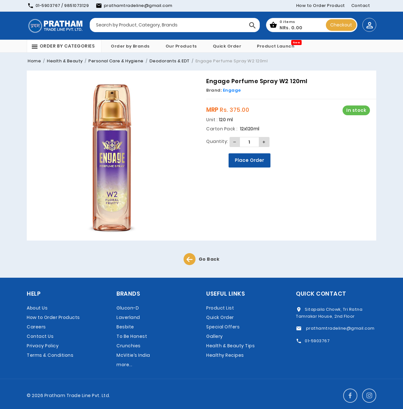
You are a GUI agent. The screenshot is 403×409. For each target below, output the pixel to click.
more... (124, 364)
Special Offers (223, 327)
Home (34, 61)
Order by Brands (130, 46)
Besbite (125, 327)
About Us (37, 308)
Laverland (128, 317)
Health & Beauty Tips (230, 346)
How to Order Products (53, 317)
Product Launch (275, 46)
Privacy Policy (43, 346)
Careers (36, 327)
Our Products (181, 46)
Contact (360, 6)
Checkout (341, 25)
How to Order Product (320, 6)
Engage (232, 90)
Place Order (249, 160)
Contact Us (40, 336)
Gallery (214, 336)
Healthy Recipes (225, 355)
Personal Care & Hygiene (116, 61)
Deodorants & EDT (169, 61)
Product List (220, 308)
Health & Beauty (64, 61)
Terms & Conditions (50, 355)
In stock (356, 110)
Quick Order (227, 46)
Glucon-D (127, 308)
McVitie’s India (133, 355)
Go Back (202, 259)
